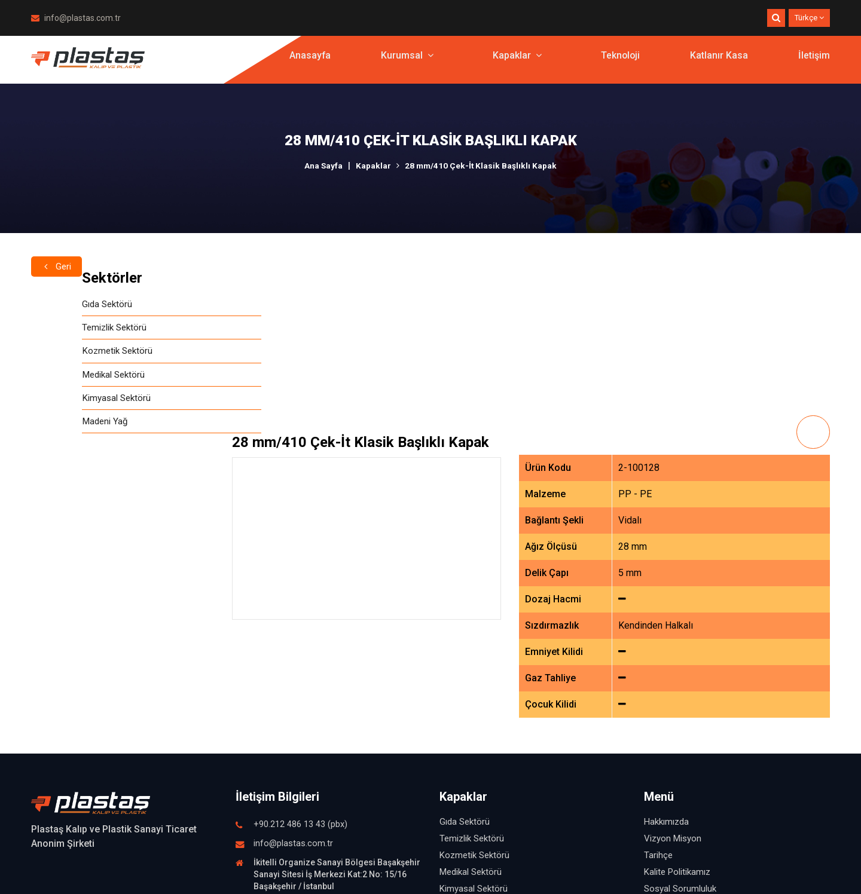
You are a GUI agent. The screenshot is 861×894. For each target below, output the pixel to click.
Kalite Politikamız (677, 710)
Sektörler (61, 278)
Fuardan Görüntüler (681, 776)
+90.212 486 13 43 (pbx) (300, 662)
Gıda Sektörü (57, 304)
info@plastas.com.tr (76, 18)
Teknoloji (620, 62)
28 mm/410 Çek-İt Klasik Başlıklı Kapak (481, 165)
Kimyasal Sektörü (67, 402)
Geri (57, 249)
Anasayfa (308, 62)
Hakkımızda (666, 659)
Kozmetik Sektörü (68, 353)
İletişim (814, 62)
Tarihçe (658, 693)
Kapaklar (516, 62)
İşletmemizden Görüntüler (695, 760)
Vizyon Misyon (672, 676)
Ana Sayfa (322, 165)
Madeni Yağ (55, 427)
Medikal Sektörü (65, 378)
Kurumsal (406, 62)
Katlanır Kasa (719, 62)
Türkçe (809, 17)
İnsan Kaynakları (675, 743)
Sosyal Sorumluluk (680, 726)
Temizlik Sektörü (66, 329)
